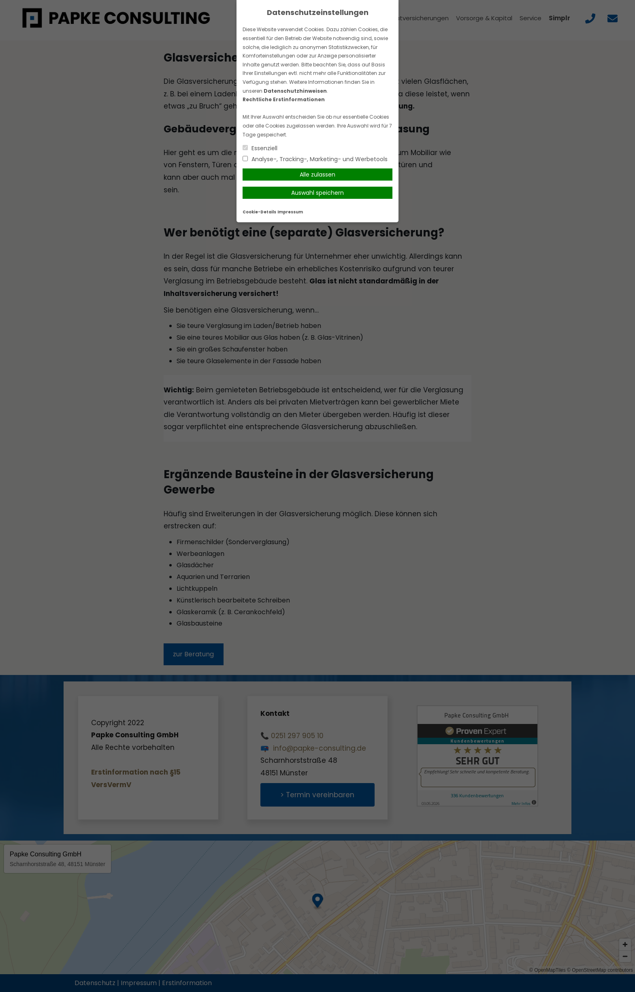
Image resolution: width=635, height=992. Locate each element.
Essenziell (260, 148)
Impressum (290, 212)
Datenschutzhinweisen (295, 90)
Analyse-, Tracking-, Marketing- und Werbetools (315, 159)
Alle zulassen (317, 174)
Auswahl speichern (317, 193)
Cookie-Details (259, 212)
